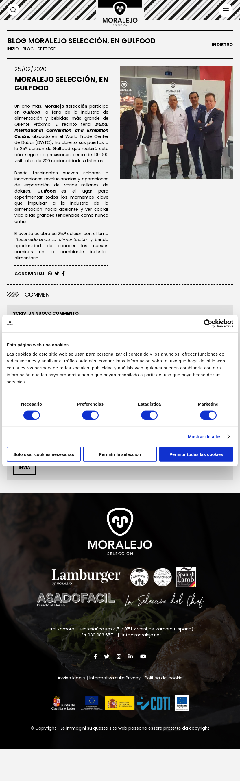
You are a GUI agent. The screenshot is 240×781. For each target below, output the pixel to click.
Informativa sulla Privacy (115, 708)
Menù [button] (225, 10)
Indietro (222, 45)
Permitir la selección (120, 453)
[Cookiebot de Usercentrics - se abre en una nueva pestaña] (208, 323)
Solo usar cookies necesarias (43, 453)
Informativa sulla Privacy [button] (101, 473)
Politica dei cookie (164, 708)
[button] (110, 734)
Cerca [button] (13, 9)
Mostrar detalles (205, 436)
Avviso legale (70, 708)
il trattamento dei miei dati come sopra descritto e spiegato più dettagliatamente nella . (121, 473)
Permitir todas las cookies (196, 453)
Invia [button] (24, 496)
